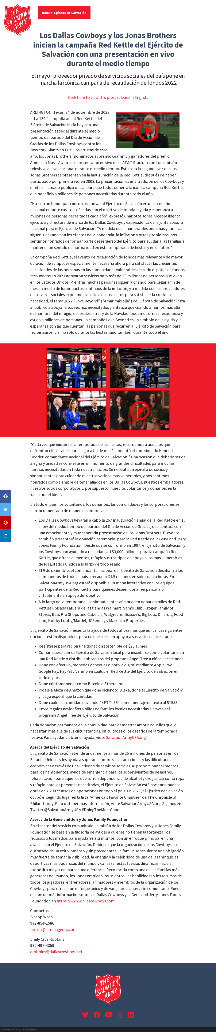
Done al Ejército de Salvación (64, 13)
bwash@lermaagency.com (53, 929)
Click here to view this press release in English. (108, 97)
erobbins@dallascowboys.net (56, 951)
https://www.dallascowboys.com (86, 901)
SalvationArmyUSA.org (126, 737)
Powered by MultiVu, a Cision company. (19, 1029)
